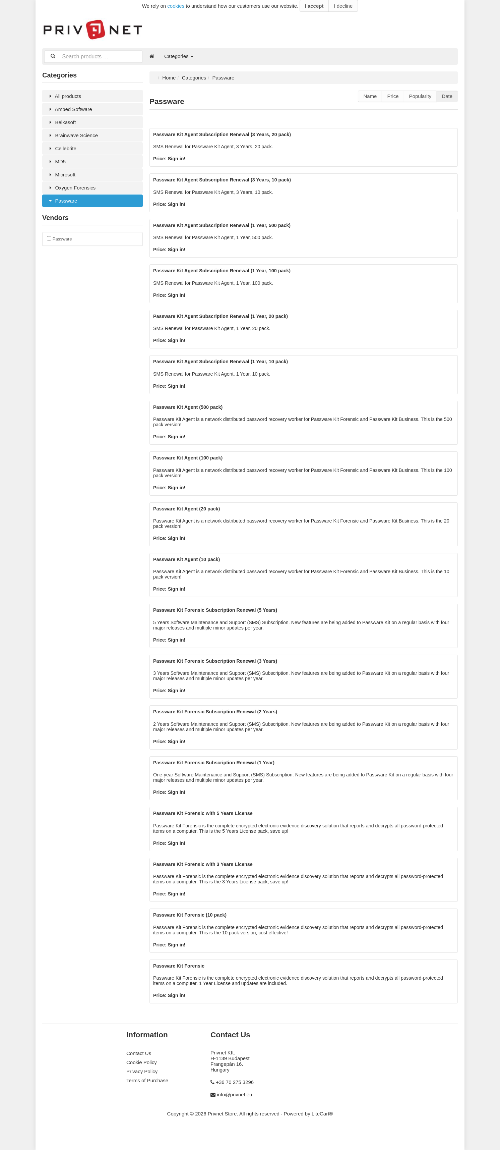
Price (392, 95)
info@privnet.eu (234, 1114)
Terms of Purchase (147, 1100)
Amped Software (69, 108)
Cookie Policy (141, 1082)
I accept (314, 6)
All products (64, 95)
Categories (178, 56)
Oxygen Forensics (71, 187)
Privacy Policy (142, 1091)
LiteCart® (322, 1134)
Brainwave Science (72, 135)
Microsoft (61, 174)
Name (370, 95)
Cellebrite (61, 148)
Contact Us (138, 1073)
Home (169, 77)
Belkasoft (61, 121)
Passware (62, 200)
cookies (175, 6)
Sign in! (178, 159)
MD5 (56, 161)
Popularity (420, 95)
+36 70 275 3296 (235, 1102)
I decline (343, 6)
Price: (161, 159)
